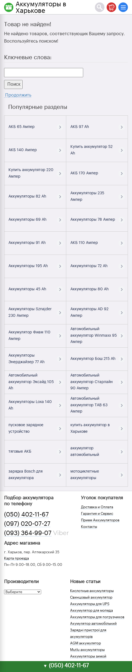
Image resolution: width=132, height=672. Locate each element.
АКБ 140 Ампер (22, 150)
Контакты (89, 526)
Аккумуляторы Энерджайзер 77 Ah (26, 359)
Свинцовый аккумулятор (91, 597)
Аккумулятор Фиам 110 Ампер (29, 335)
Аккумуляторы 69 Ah (27, 220)
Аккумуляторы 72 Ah (88, 266)
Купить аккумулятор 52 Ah (91, 150)
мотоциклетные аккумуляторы (84, 475)
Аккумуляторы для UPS (89, 604)
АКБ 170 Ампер (84, 173)
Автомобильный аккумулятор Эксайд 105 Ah (31, 382)
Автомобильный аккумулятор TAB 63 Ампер (88, 405)
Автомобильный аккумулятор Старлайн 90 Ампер (91, 382)
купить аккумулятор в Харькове (90, 428)
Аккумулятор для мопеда (91, 610)
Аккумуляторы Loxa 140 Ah (30, 405)
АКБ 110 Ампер (84, 243)
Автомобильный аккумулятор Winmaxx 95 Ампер (93, 335)
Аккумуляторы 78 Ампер (92, 220)
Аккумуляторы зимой (88, 656)
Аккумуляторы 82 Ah (27, 196)
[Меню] (123, 7)
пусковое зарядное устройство (25, 428)
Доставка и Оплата (97, 507)
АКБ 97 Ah (79, 127)
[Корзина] (111, 7)
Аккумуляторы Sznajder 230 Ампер (30, 312)
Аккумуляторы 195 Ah (28, 266)
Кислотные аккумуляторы (92, 591)
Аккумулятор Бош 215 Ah (92, 359)
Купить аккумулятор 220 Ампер (30, 173)
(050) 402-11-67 (26, 515)
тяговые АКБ (19, 451)
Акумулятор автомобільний (93, 623)
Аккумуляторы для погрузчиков (97, 617)
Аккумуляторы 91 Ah (27, 243)
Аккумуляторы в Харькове (41, 7)
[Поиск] (99, 7)
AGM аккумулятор (85, 643)
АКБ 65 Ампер (21, 127)
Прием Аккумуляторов (100, 520)
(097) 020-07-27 (27, 524)
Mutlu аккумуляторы (87, 650)
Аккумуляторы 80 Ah (89, 289)
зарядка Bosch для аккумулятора (25, 475)
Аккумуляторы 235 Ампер (87, 196)
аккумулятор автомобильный (84, 451)
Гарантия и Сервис (97, 513)
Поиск (13, 84)
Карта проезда (16, 558)
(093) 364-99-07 (28, 533)
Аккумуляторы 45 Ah (27, 289)
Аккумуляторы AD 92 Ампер (89, 312)
